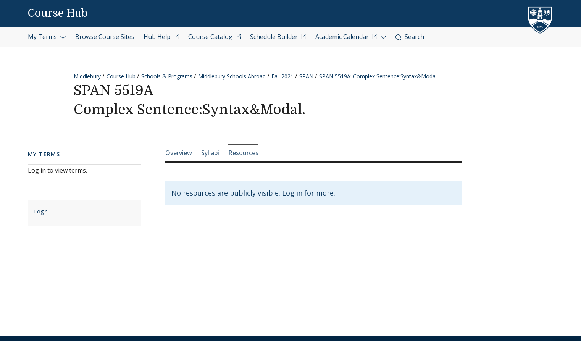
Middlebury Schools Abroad (232, 76)
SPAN (306, 76)
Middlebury (87, 76)
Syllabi (210, 153)
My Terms (47, 36)
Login (41, 211)
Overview (178, 153)
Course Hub (57, 13)
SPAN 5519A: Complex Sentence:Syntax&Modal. (378, 76)
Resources (243, 153)
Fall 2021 (282, 76)
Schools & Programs (166, 76)
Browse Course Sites (104, 36)
